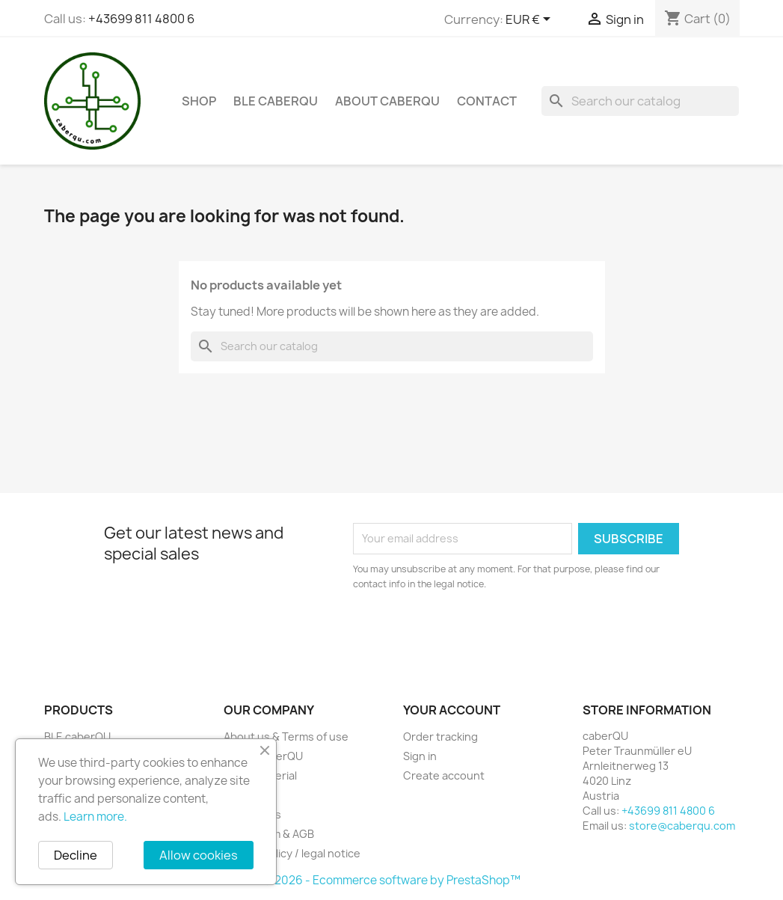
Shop (199, 101)
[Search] (640, 101)
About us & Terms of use (286, 736)
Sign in (420, 756)
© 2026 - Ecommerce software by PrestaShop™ (391, 880)
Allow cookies (198, 855)
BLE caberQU (275, 101)
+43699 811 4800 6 (141, 18)
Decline (75, 855)
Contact (487, 101)
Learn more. (95, 816)
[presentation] (478, 633)
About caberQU (387, 101)
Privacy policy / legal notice (292, 853)
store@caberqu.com (682, 825)
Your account (451, 710)
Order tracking (440, 736)
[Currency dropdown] (531, 20)
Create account (444, 775)
